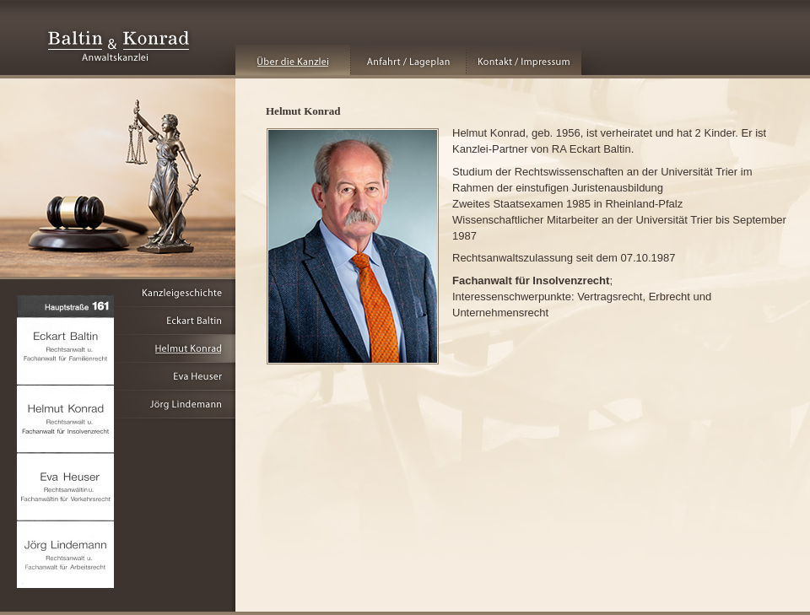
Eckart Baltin (117, 321)
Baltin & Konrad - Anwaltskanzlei (118, 46)
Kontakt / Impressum (524, 60)
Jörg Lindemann (117, 404)
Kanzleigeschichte (117, 293)
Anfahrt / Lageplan (408, 60)
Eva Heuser (117, 377)
